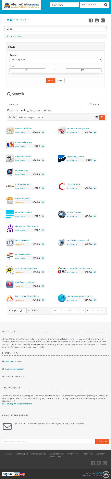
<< (55, 310)
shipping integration (79, 268)
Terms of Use (87, 453)
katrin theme (27, 296)
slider (21, 170)
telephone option (79, 296)
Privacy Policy (72, 453)
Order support (22, 453)
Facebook (90, 20)
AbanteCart (100, 473)
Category (14, 55)
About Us (8, 453)
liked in (22, 240)
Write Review (20, 132)
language (23, 142)
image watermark (78, 240)
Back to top (106, 474)
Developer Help (56, 453)
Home (10, 36)
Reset (60, 80)
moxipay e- (23, 184)
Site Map (51, 456)
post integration (25, 282)
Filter (50, 80)
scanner (27, 226)
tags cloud (23, 254)
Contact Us (100, 453)
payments (75, 156)
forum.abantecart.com (14, 369)
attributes (23, 128)
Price (12, 66)
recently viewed (26, 268)
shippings (22, 198)
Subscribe (102, 441)
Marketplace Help (39, 453)
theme (73, 184)
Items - (16, 19)
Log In (61, 456)
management (78, 128)
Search (20, 36)
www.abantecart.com (14, 361)
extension (23, 156)
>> (102, 310)
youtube (103, 20)
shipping (74, 212)
